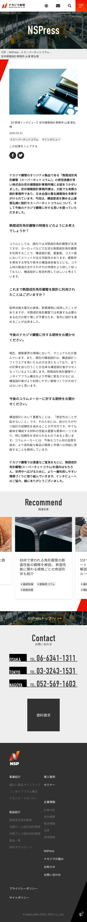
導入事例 (49, 777)
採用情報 (49, 837)
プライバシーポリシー (23, 888)
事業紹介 (15, 777)
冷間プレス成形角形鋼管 (24, 833)
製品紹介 (15, 812)
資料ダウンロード (20, 847)
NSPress (49, 851)
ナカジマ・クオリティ (23, 798)
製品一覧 (15, 840)
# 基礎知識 (27, 584)
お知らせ (49, 867)
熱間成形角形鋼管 (20, 820)
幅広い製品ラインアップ (24, 785)
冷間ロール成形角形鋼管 (24, 827)
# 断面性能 (27, 590)
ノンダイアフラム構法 (23, 791)
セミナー (49, 785)
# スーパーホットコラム (24, 139)
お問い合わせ (52, 875)
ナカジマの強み (54, 859)
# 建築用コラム (46, 584)
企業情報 (49, 802)
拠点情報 (49, 823)
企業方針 (49, 810)
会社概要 (49, 816)
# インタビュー (51, 139)
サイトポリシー (19, 897)
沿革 (47, 830)
